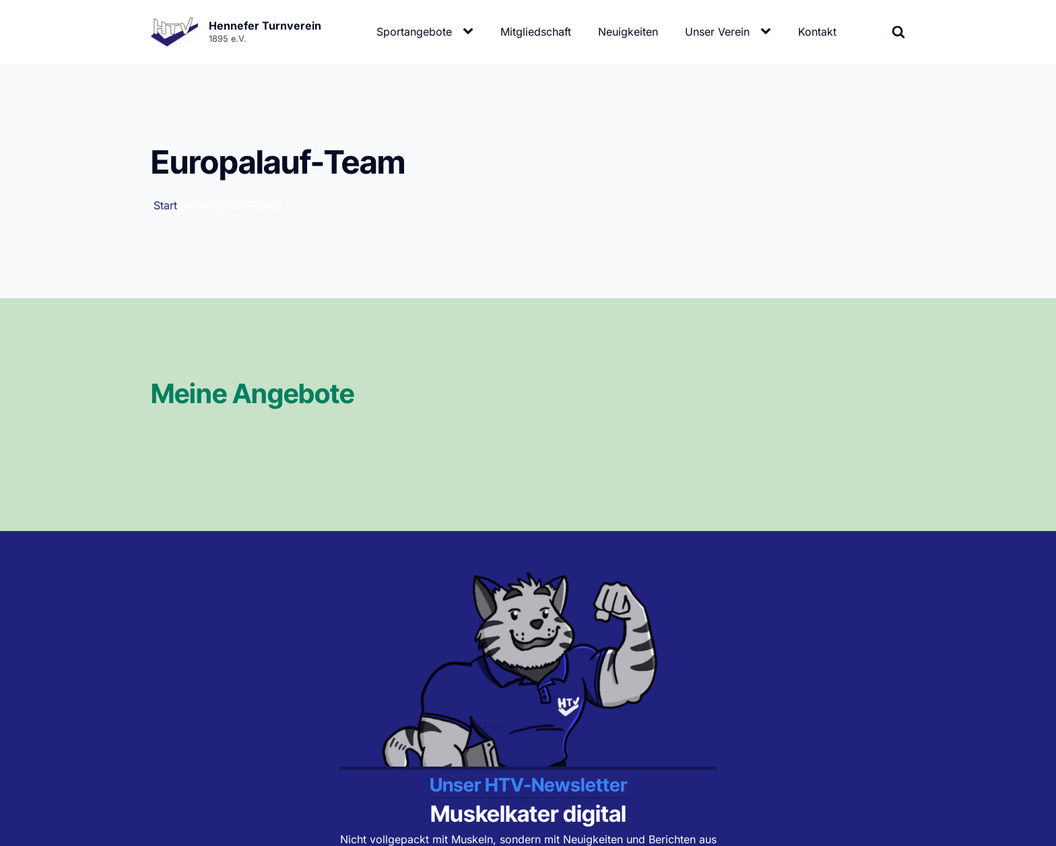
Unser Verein (717, 31)
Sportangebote (414, 31)
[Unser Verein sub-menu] (768, 31)
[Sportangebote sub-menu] (471, 31)
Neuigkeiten (628, 31)
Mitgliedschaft (535, 31)
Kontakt (817, 31)
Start (165, 205)
